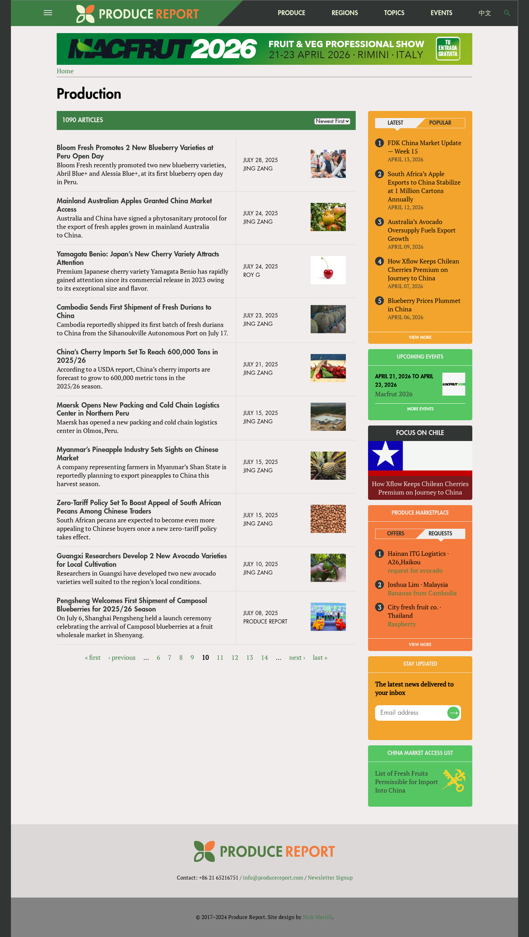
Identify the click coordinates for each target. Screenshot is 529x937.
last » (320, 657)
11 (220, 657)
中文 (485, 13)
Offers (395, 533)
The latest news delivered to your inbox (414, 688)
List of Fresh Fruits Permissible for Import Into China (406, 781)
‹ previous (122, 657)
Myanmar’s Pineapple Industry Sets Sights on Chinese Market (137, 454)
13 (249, 657)
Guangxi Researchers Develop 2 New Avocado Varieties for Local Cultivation (142, 560)
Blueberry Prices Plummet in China (424, 304)
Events (441, 13)
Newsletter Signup (330, 877)
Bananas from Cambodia (422, 593)
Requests (440, 533)
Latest (395, 123)
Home (65, 71)
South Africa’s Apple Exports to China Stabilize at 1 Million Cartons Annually (424, 186)
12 (234, 657)
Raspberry (402, 624)
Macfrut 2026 (394, 394)
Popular (440, 123)
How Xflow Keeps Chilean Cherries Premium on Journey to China (423, 269)
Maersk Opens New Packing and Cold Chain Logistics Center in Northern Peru (138, 409)
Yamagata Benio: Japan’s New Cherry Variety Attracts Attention (138, 258)
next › (297, 657)
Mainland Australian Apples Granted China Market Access (134, 205)
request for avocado (415, 570)
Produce (291, 13)
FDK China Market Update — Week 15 (424, 146)
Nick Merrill (317, 917)
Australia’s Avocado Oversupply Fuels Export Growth (422, 230)
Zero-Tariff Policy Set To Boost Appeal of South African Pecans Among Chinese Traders (139, 507)
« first (93, 657)
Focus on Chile (420, 433)
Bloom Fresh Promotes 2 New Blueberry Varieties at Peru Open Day (135, 152)
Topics (394, 13)
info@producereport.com (273, 877)
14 (264, 657)
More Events (420, 409)
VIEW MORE (420, 337)
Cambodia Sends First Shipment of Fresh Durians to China (134, 311)
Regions (345, 13)
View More (420, 645)
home (247, 13)
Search (507, 13)
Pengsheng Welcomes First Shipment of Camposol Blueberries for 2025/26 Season (132, 605)
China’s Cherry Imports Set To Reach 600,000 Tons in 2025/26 (137, 356)
